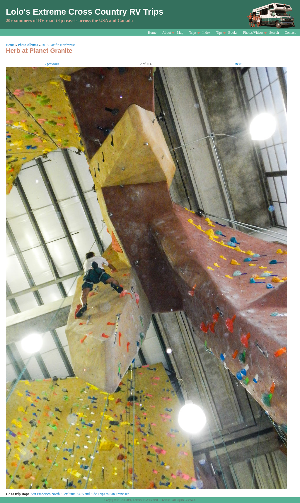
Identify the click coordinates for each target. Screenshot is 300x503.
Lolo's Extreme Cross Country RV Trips (84, 11)
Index (206, 33)
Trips (193, 33)
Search (274, 33)
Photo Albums (28, 45)
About (166, 33)
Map (180, 33)
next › (239, 64)
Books (232, 33)
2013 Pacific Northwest (58, 45)
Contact (290, 33)
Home (152, 33)
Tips (219, 33)
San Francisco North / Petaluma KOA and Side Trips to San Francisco (80, 494)
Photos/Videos (253, 33)
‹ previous (52, 64)
